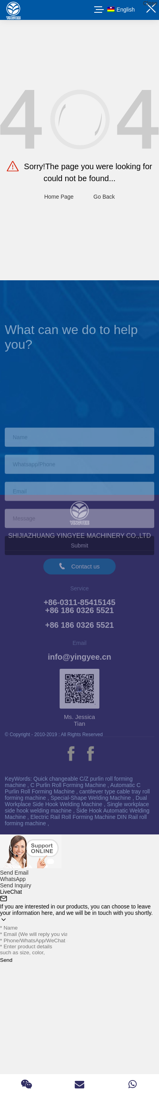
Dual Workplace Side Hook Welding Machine (76, 801)
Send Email (14, 872)
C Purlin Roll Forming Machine (69, 785)
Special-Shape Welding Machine (91, 798)
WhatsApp (13, 879)
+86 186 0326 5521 (79, 629)
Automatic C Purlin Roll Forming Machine (73, 788)
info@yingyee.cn (79, 661)
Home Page (59, 196)
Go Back (104, 196)
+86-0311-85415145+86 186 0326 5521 (80, 611)
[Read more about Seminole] (71, 753)
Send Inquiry (15, 885)
